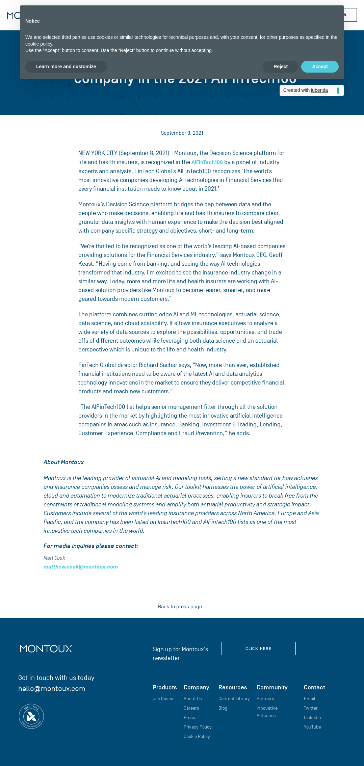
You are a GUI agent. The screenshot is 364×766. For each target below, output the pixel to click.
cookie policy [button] (38, 44)
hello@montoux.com (51, 688)
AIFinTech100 (207, 162)
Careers (191, 708)
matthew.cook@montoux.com (81, 566)
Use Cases (163, 698)
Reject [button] (281, 66)
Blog (223, 708)
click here (258, 648)
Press (189, 717)
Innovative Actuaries (267, 712)
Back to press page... (182, 607)
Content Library (234, 698)
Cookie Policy (197, 736)
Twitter (311, 708)
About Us (193, 698)
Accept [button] (320, 66)
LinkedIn (312, 717)
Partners (265, 698)
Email (309, 698)
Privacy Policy (198, 727)
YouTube (312, 727)
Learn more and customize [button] (66, 66)
